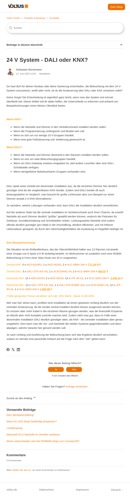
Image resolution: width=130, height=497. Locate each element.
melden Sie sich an (21, 470)
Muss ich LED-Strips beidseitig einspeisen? (31, 421)
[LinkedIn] (18, 349)
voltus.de (11, 489)
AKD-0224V (37, 278)
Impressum (82, 489)
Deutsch (117, 489)
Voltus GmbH (13, 18)
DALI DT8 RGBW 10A (72, 284)
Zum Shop (116, 6)
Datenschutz (46, 489)
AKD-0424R (54, 264)
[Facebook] (8, 349)
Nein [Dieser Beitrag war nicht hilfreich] (74, 369)
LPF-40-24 (77, 278)
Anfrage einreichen (77, 386)
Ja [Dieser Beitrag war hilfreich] (56, 369)
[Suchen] (65, 28)
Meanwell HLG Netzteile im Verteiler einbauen (33, 434)
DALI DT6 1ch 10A (42, 284)
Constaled (54, 18)
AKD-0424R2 (34, 264)
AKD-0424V (57, 278)
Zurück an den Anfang (21, 398)
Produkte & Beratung (34, 18)
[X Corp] (13, 349)
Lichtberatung (14, 428)
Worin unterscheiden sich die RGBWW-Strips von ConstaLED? (43, 441)
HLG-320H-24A (98, 278)
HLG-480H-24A (76, 264)
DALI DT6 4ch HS (37, 271)
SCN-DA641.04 (62, 271)
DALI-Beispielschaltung (20, 414)
